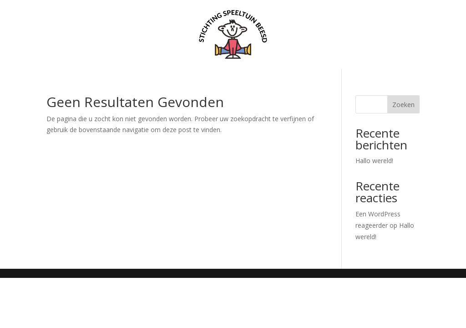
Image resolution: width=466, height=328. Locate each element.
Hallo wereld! (374, 160)
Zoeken (403, 104)
